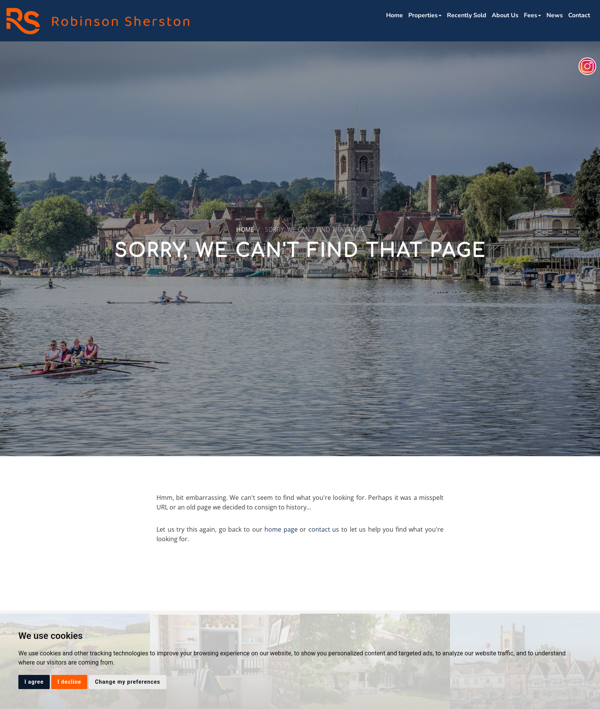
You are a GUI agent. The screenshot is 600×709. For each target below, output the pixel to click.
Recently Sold (466, 15)
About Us (505, 15)
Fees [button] (532, 15)
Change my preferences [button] (127, 682)
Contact (579, 15)
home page (281, 529)
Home (394, 15)
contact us (323, 529)
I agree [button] (34, 682)
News (554, 15)
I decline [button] (69, 682)
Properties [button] (425, 15)
